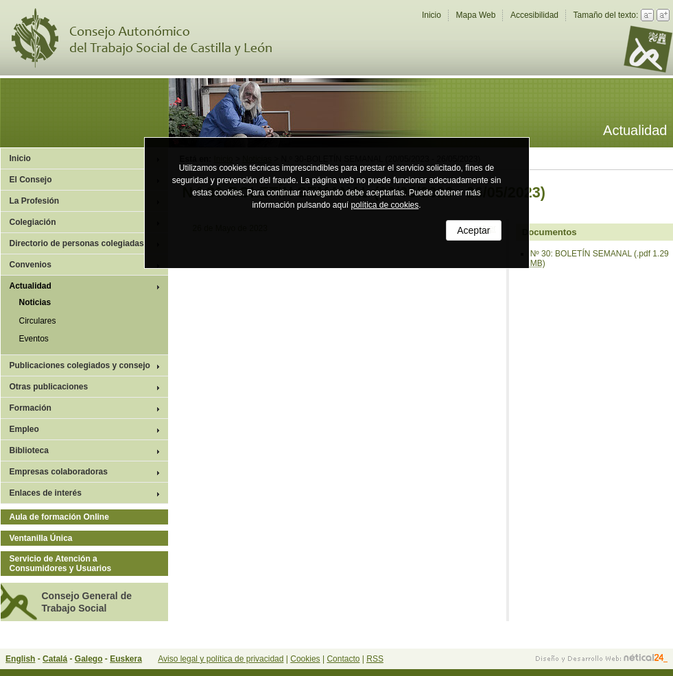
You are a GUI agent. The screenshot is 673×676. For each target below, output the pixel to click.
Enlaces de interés (46, 493)
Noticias (35, 302)
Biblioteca (29, 450)
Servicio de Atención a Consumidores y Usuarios (61, 563)
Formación (30, 408)
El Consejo (31, 179)
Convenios (30, 264)
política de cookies (385, 205)
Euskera (126, 659)
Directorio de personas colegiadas (77, 243)
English (20, 659)
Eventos (34, 338)
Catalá (55, 659)
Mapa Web (476, 15)
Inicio (431, 15)
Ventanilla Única (41, 538)
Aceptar (473, 230)
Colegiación (33, 222)
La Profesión (35, 201)
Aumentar (663, 15)
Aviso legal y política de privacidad (220, 659)
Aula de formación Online (59, 517)
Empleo (24, 429)
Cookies (305, 659)
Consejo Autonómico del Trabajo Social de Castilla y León (150, 38)
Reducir (647, 15)
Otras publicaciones (49, 386)
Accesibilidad (534, 15)
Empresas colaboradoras (59, 471)
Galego (89, 659)
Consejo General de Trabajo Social (87, 602)
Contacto (343, 659)
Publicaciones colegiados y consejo (80, 365)
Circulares (37, 321)
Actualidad (30, 286)
